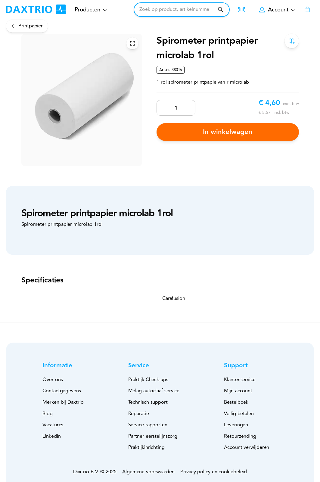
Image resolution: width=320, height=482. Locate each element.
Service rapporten (147, 425)
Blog (47, 414)
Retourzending (240, 436)
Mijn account (238, 391)
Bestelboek (236, 402)
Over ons (52, 380)
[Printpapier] (27, 26)
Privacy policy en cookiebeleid (213, 472)
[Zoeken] (220, 9)
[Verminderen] (165, 108)
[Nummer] (175, 108)
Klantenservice (240, 380)
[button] (67, 365)
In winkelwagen (228, 132)
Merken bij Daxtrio (62, 402)
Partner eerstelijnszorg (153, 436)
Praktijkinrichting (146, 447)
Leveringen (236, 425)
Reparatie (138, 414)
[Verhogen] (187, 108)
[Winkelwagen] (307, 10)
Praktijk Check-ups (148, 380)
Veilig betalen (239, 414)
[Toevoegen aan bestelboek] (291, 41)
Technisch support (148, 402)
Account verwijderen (246, 447)
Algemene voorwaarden (148, 472)
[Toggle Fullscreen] (132, 43)
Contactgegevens (61, 391)
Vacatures (52, 425)
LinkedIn (51, 436)
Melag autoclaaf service (154, 391)
